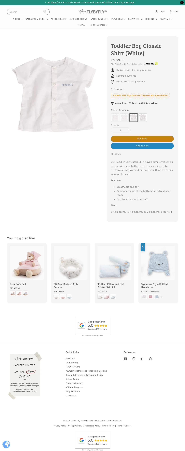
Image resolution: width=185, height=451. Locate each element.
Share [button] (116, 154)
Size (120, 110)
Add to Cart (142, 145)
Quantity (115, 125)
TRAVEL (81, 25)
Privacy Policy (59, 425)
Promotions (117, 89)
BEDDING (149, 19)
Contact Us (71, 395)
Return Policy (72, 379)
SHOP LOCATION (99, 25)
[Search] (45, 11)
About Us (70, 359)
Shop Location (72, 391)
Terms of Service (124, 425)
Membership (71, 362)
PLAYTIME (165, 19)
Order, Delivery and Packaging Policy (84, 375)
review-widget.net (96, 335)
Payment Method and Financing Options (86, 370)
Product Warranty (74, 383)
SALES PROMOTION (35, 19)
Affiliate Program (74, 387)
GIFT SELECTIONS (78, 19)
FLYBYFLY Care (72, 366)
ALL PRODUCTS (58, 19)
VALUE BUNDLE (98, 19)
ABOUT (16, 19)
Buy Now (142, 138)
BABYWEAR (133, 19)
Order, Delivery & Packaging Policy (84, 425)
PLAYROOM (117, 19)
